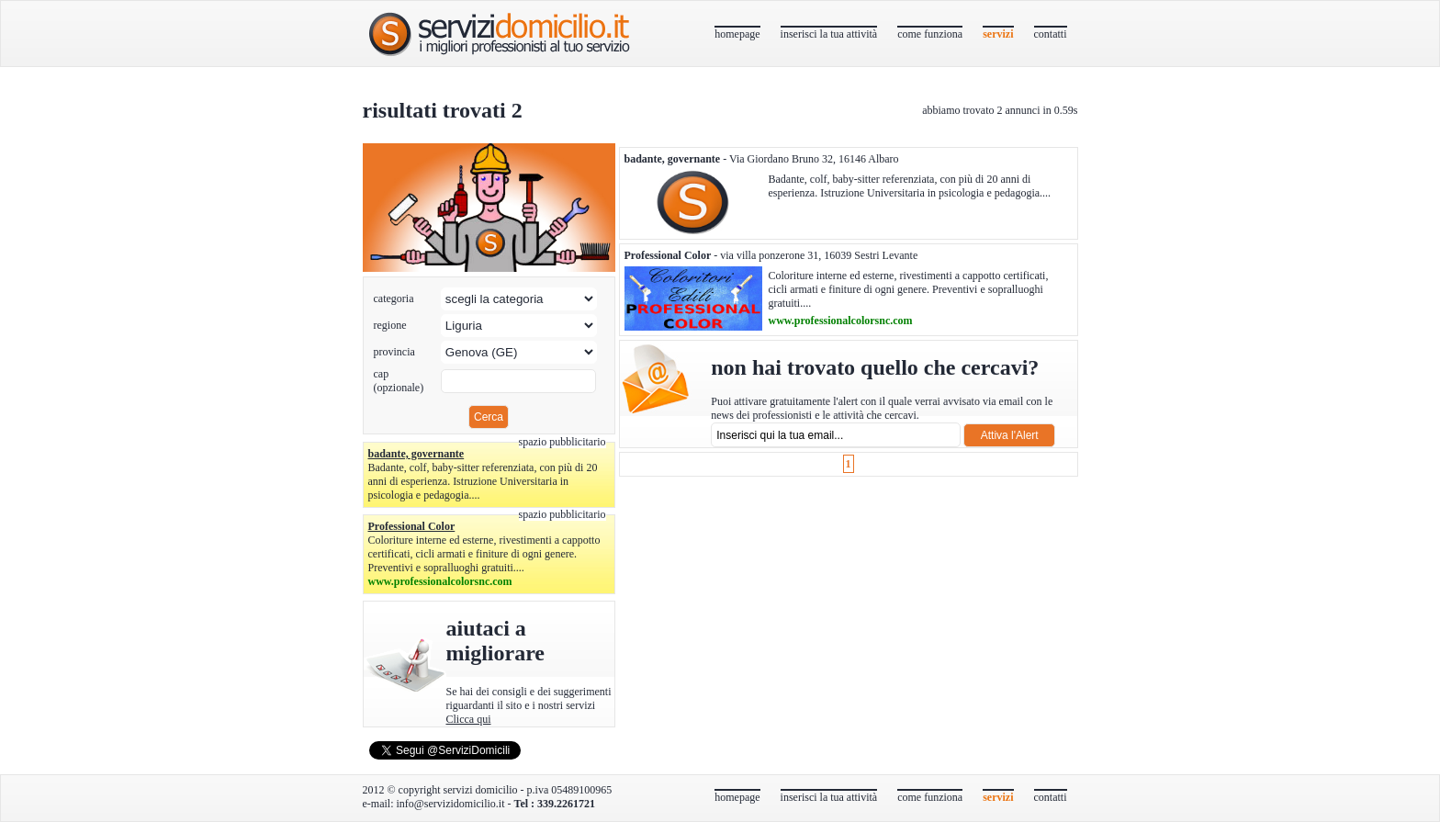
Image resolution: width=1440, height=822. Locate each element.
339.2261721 (566, 803)
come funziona (929, 34)
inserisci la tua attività (829, 34)
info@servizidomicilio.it (450, 803)
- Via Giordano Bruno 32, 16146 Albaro (761, 158)
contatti (1050, 34)
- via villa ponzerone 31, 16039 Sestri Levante (771, 255)
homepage (736, 34)
